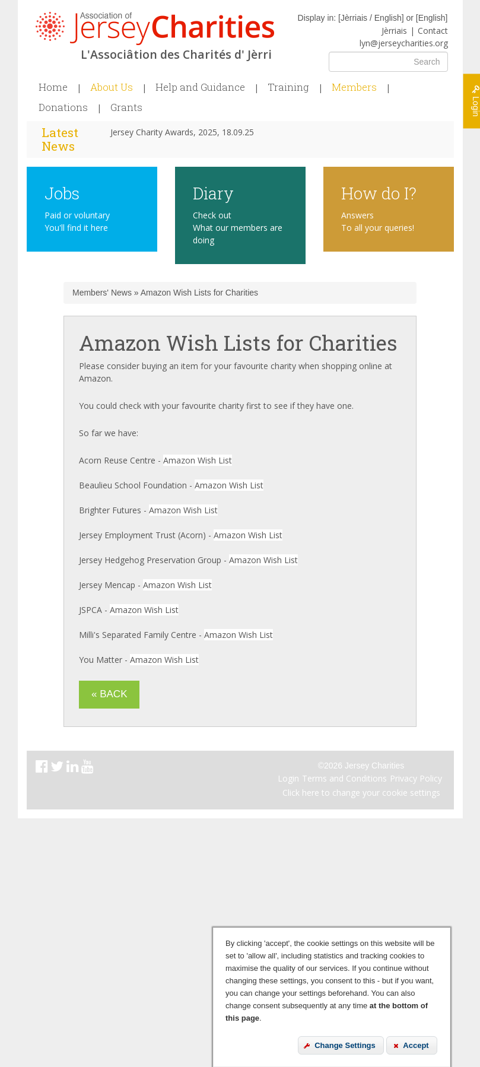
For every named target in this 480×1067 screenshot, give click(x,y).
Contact (433, 30)
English (432, 18)
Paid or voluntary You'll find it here (77, 221)
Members (354, 87)
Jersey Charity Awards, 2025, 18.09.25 (182, 132)
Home (53, 87)
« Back (109, 694)
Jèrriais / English (371, 18)
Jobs (62, 192)
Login (288, 778)
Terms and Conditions (344, 778)
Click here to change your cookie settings (361, 792)
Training (288, 87)
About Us (111, 87)
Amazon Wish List (197, 460)
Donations (63, 107)
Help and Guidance (200, 87)
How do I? (379, 192)
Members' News (102, 292)
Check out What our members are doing (237, 227)
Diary (213, 192)
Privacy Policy (416, 778)
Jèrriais (394, 30)
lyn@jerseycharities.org (404, 43)
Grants (126, 107)
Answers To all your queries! (377, 221)
